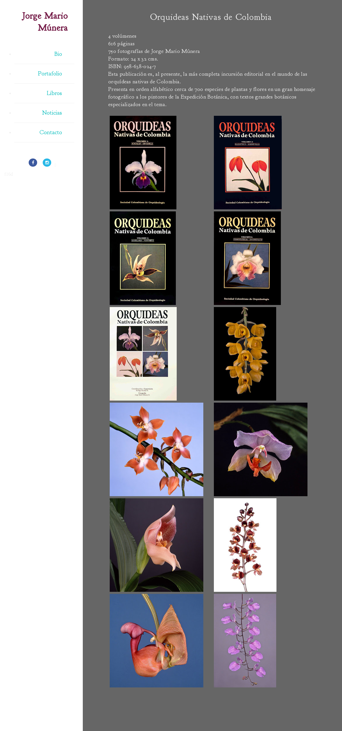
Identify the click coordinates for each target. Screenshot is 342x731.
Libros (54, 93)
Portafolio (50, 73)
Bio (58, 54)
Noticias (52, 112)
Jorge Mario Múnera (45, 21)
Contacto (50, 132)
